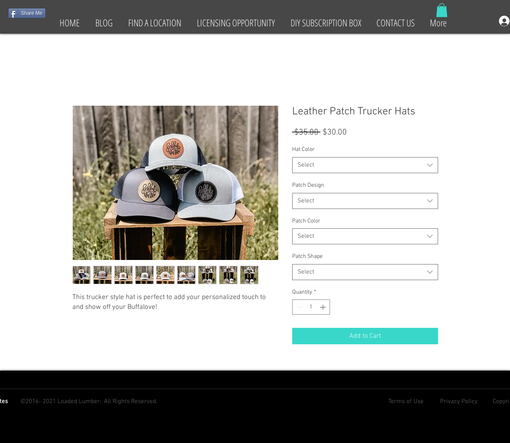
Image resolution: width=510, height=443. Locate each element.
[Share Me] (27, 13)
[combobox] (365, 165)
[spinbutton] (311, 307)
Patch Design (308, 185)
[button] (442, 10)
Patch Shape (307, 256)
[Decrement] (298, 307)
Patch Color (306, 221)
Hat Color (303, 149)
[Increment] (323, 307)
